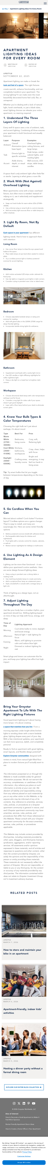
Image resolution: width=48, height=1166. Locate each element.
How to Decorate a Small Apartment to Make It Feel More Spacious (22, 1118)
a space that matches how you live (17, 727)
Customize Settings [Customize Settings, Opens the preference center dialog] (24, 1159)
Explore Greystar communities (16, 756)
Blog (6, 9)
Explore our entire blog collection (22, 1087)
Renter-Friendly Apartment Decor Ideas (20, 1124)
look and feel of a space (13, 85)
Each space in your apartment (16, 233)
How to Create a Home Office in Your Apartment (23, 1129)
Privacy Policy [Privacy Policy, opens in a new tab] (27, 1154)
